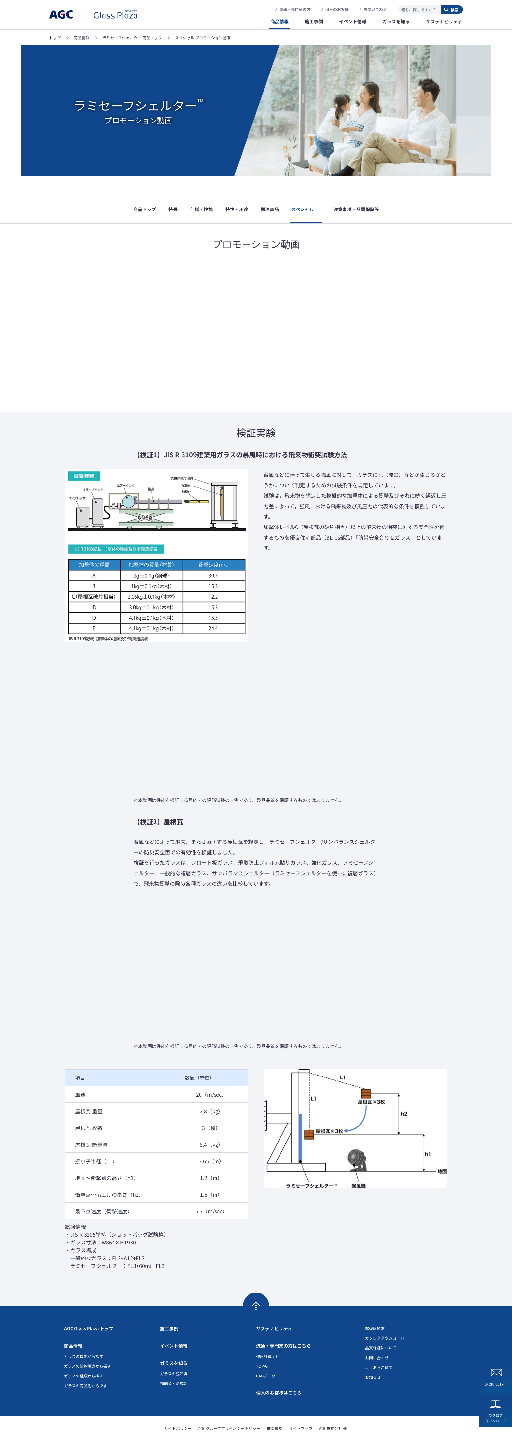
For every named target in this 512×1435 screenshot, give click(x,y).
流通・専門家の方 (295, 9)
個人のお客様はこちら (279, 1372)
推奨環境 (274, 1408)
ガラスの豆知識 (173, 1353)
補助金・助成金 (173, 1363)
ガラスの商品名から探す (85, 1365)
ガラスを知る (173, 1343)
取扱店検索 (375, 1308)
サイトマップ (300, 1408)
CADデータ (265, 1356)
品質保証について (380, 1327)
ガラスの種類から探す (83, 1356)
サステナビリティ (274, 1308)
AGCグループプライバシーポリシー (229, 1408)
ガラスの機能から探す (83, 1336)
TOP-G (262, 1346)
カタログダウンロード (495, 1417)
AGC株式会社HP (333, 1408)
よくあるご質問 (378, 1347)
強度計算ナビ (268, 1336)
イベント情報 (173, 1326)
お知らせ (373, 1357)
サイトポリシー (178, 1408)
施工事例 (169, 1308)
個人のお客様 (337, 9)
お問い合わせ (375, 9)
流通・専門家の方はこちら (283, 1326)
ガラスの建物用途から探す (87, 1346)
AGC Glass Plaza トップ (88, 1308)
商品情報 (73, 1326)
